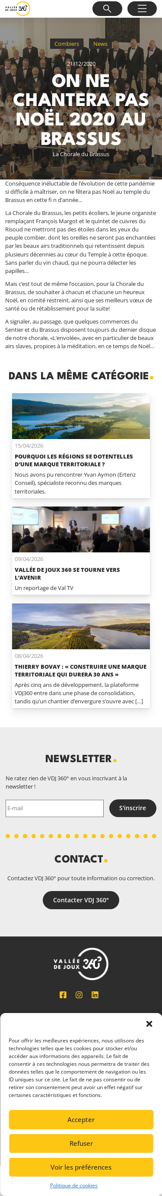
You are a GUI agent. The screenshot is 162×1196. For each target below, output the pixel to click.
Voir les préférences (81, 1167)
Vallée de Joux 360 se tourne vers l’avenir (67, 573)
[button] (149, 1024)
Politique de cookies (74, 1185)
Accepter (81, 1119)
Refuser (81, 1143)
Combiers (66, 44)
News (100, 44)
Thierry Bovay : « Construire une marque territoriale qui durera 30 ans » (80, 670)
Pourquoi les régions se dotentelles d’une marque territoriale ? (74, 460)
